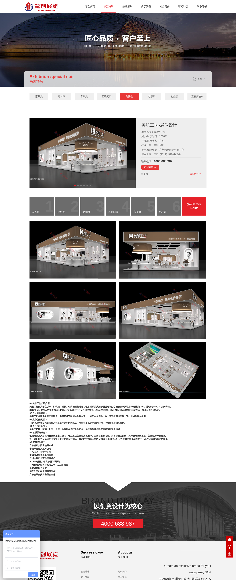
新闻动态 (183, 6)
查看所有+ (197, 96)
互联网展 (107, 96)
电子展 (151, 96)
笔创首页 (90, 6)
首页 (199, 79)
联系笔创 (202, 6)
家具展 (39, 96)
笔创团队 (122, 578)
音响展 (84, 96)
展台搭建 (85, 556)
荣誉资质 (122, 573)
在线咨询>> (150, 167)
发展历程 (122, 567)
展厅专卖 (85, 561)
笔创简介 (122, 556)
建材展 (61, 96)
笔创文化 (122, 561)
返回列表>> (195, 173)
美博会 (129, 96)
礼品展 (174, 96)
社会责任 (164, 6)
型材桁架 (85, 573)
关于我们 (146, 6)
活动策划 (85, 567)
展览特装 (109, 6)
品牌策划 (127, 6)
